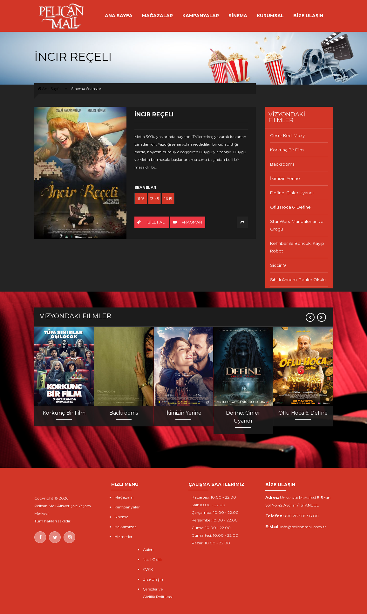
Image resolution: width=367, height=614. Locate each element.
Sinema (121, 516)
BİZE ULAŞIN (308, 15)
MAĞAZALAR (157, 15)
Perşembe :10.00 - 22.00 (215, 520)
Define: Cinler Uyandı (292, 192)
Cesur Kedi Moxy (287, 135)
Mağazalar (124, 497)
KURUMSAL (270, 15)
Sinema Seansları (86, 88)
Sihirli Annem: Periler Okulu (298, 279)
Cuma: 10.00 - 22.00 (211, 527)
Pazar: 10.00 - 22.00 (211, 543)
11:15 (141, 198)
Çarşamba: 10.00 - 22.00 (215, 512)
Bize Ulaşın (153, 579)
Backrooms (282, 164)
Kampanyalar (127, 507)
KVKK (148, 569)
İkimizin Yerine (285, 178)
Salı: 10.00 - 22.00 (208, 504)
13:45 (154, 198)
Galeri (148, 549)
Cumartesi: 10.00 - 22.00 (215, 535)
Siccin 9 (278, 265)
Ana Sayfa (49, 88)
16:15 (168, 198)
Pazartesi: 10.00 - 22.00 (214, 497)
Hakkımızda (125, 526)
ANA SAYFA (119, 15)
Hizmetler (123, 536)
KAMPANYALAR (200, 15)
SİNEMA (237, 15)
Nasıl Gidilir (153, 559)
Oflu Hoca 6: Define (290, 207)
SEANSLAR (145, 187)
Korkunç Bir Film (287, 149)
